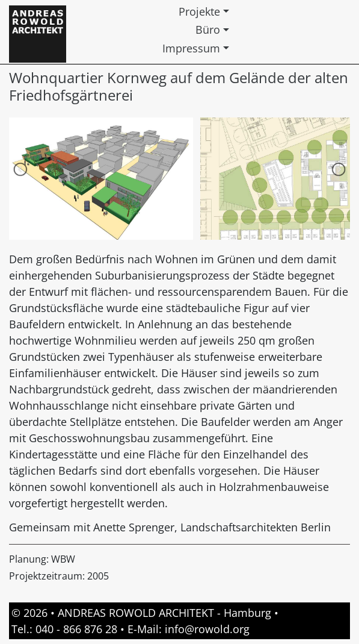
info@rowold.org (207, 629)
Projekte (199, 11)
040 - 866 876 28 (76, 629)
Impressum (191, 48)
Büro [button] (207, 29)
